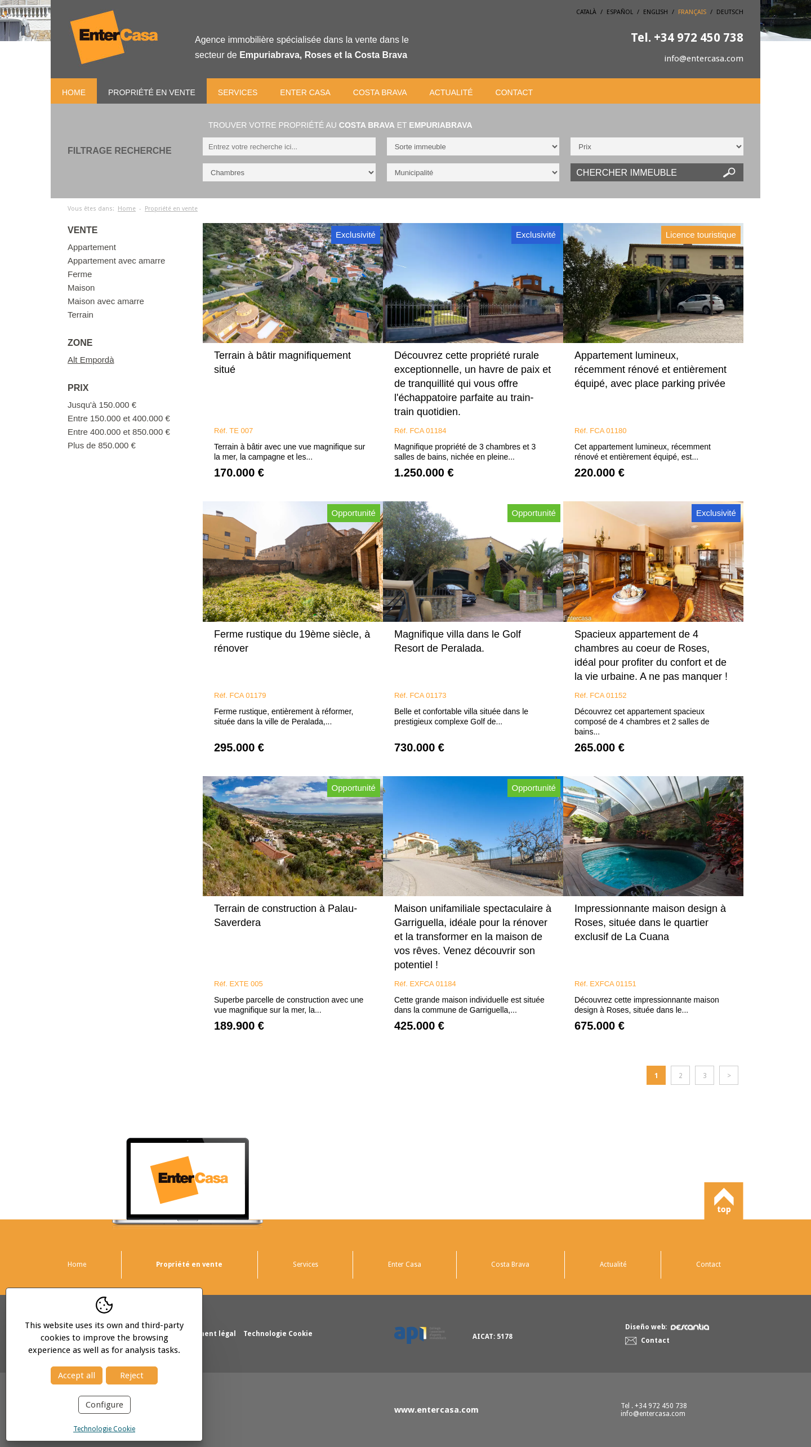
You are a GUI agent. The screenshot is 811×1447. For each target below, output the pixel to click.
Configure (104, 1405)
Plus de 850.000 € (102, 445)
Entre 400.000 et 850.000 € (119, 432)
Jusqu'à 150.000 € (102, 404)
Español (620, 12)
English (655, 12)
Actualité (451, 92)
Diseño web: (667, 1327)
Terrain (80, 314)
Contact (514, 92)
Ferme (80, 274)
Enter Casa (305, 92)
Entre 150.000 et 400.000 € (119, 418)
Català (586, 12)
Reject (132, 1375)
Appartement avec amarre (116, 260)
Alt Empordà (91, 359)
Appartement (92, 247)
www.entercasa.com (436, 1410)
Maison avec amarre (106, 301)
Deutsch (729, 12)
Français (692, 12)
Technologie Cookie (104, 1429)
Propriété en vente (151, 92)
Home (74, 92)
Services (238, 92)
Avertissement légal (201, 1334)
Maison (81, 287)
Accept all (76, 1375)
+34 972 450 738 (687, 37)
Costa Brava (380, 92)
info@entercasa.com (703, 59)
